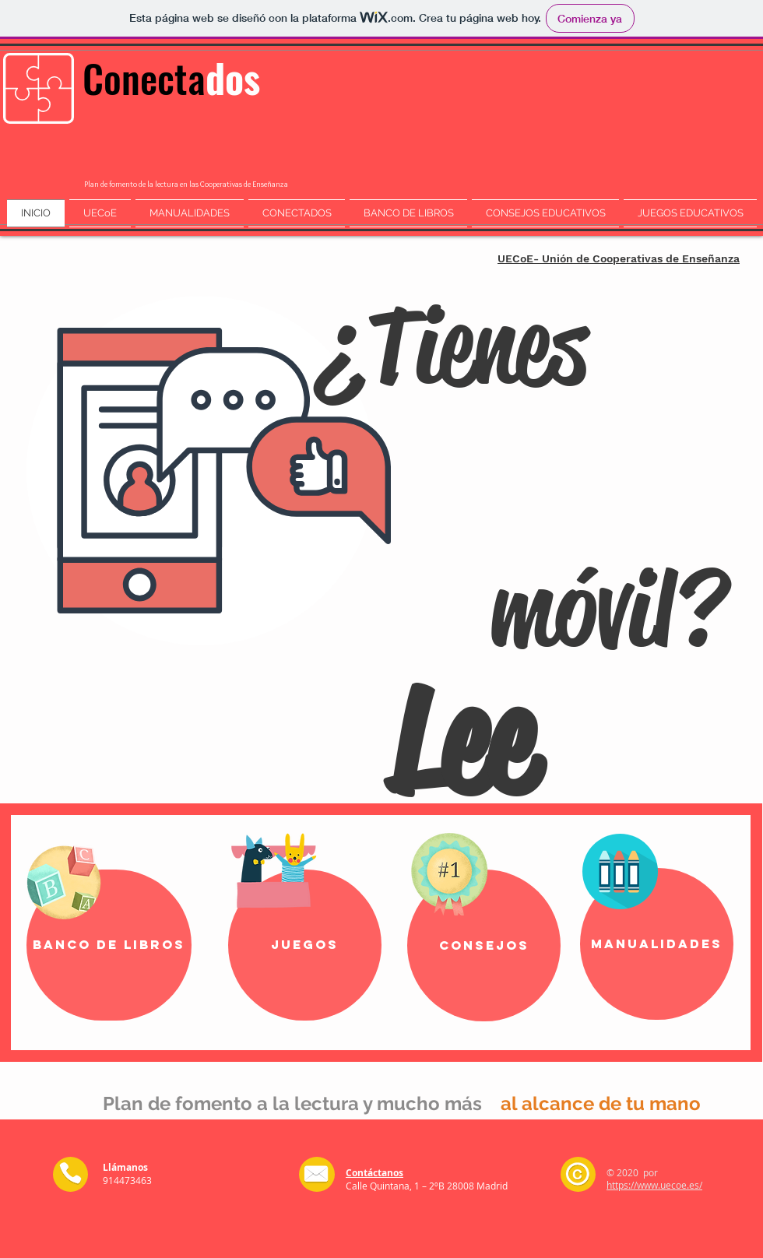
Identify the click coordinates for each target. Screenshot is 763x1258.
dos (233, 77)
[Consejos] (484, 945)
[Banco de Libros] (109, 945)
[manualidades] (656, 944)
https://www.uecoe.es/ (654, 1185)
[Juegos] (305, 945)
